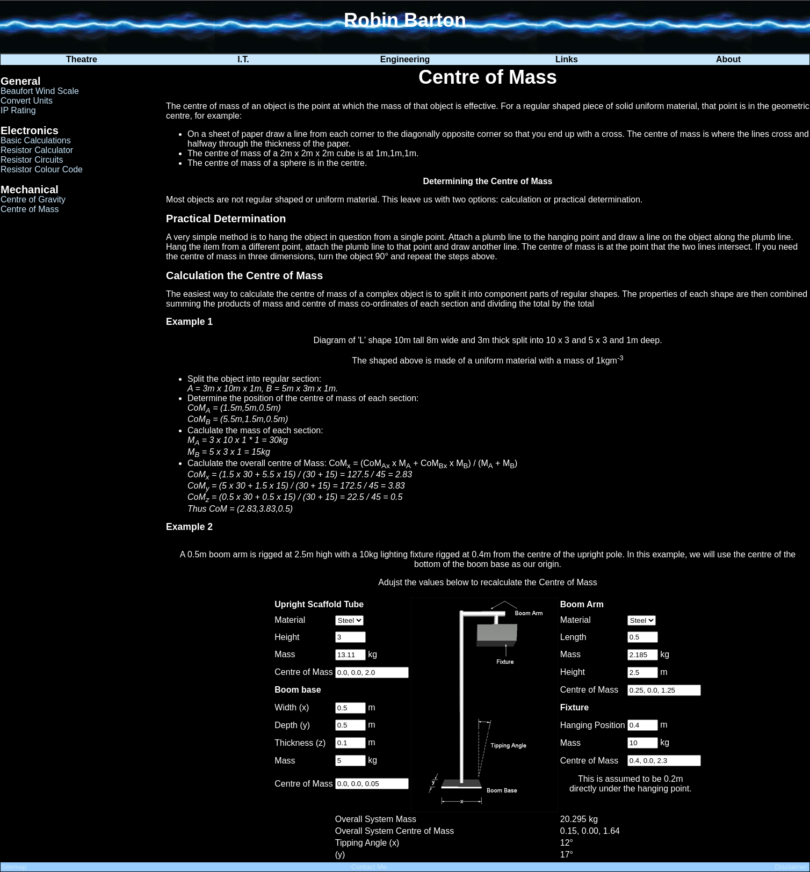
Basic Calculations (36, 140)
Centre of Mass (30, 209)
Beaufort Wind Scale (40, 91)
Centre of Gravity (33, 199)
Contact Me (369, 867)
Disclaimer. (792, 867)
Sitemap (14, 867)
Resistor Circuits (32, 159)
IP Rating (18, 110)
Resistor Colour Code (42, 169)
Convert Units (27, 100)
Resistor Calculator (37, 150)
